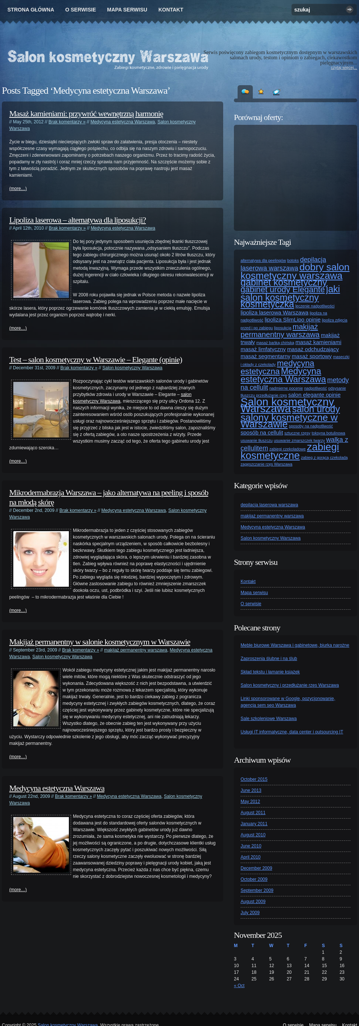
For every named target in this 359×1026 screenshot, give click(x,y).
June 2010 (251, 846)
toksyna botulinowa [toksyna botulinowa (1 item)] (328, 433)
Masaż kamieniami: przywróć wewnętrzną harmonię (86, 113)
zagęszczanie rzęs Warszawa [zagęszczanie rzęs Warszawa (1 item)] (266, 464)
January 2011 (254, 823)
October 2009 (254, 879)
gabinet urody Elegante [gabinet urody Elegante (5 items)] (283, 289)
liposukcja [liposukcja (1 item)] (282, 328)
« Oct (239, 985)
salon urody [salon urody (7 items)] (316, 409)
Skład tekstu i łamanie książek (270, 671)
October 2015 (254, 779)
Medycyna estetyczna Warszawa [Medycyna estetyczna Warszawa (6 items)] (283, 375)
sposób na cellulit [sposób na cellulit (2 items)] (262, 432)
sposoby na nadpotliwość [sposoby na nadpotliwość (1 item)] (311, 426)
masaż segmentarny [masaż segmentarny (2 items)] (266, 356)
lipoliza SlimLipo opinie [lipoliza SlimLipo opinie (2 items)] (293, 319)
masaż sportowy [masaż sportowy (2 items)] (312, 356)
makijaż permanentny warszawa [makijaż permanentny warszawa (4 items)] (280, 331)
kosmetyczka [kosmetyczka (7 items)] (267, 304)
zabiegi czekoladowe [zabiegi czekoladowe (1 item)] (287, 449)
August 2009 (253, 901)
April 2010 (251, 857)
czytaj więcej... (344, 67)
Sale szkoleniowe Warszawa (269, 718)
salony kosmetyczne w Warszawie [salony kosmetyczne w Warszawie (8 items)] (289, 421)
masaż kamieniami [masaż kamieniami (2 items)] (318, 342)
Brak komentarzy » (66, 121)
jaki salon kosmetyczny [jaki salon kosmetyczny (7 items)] (290, 293)
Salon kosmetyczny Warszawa (132, 367)
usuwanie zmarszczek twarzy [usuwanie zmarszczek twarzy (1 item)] (299, 440)
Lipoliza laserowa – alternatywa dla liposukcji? (77, 219)
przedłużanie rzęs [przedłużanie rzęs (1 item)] (271, 395)
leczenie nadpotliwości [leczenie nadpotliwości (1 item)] (315, 306)
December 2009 (256, 868)
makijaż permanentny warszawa (135, 650)
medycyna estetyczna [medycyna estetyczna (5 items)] (277, 367)
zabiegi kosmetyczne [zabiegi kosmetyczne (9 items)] (290, 451)
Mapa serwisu (127, 10)
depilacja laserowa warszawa (269, 504)
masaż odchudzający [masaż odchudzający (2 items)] (313, 349)
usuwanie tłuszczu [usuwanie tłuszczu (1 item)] (256, 440)
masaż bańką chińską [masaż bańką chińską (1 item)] (275, 342)
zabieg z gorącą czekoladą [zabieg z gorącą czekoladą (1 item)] (324, 457)
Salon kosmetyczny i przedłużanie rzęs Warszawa (290, 685)
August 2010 (253, 834)
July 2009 (250, 912)
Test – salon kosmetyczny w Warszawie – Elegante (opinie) (95, 359)
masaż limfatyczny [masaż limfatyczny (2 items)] (263, 349)
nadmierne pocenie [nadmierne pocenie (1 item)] (286, 388)
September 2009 (257, 890)
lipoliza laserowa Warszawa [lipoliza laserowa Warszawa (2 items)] (274, 312)
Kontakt (170, 10)
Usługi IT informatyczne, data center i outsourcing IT (292, 731)
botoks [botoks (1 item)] (293, 260)
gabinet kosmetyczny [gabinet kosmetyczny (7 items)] (284, 282)
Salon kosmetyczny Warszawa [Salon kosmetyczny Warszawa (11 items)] (287, 405)
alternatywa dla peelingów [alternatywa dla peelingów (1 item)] (263, 260)
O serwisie (80, 10)
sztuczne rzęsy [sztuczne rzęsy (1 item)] (297, 433)
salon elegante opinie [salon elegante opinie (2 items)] (314, 395)
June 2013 (251, 790)
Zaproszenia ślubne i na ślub (269, 658)
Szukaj (349, 9)
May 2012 (250, 801)
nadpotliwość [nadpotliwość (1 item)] (315, 388)
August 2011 (253, 812)
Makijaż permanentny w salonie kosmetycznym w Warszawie (99, 641)
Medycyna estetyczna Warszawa (122, 121)
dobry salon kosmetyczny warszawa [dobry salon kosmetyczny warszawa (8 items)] (295, 271)
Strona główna (30, 10)
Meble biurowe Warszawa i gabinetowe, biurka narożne (295, 645)
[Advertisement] (296, 177)
